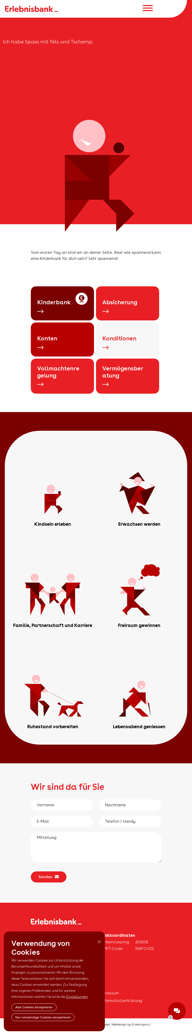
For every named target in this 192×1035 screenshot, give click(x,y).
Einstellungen (77, 997)
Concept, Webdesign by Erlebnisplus (123, 1024)
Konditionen (119, 342)
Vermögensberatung (122, 376)
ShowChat (177, 1011)
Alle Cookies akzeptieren (34, 1007)
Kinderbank (54, 306)
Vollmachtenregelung (58, 376)
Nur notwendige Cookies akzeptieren (42, 1017)
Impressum (109, 993)
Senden (48, 876)
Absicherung (119, 306)
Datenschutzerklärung (120, 1000)
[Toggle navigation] (148, 9)
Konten (47, 342)
